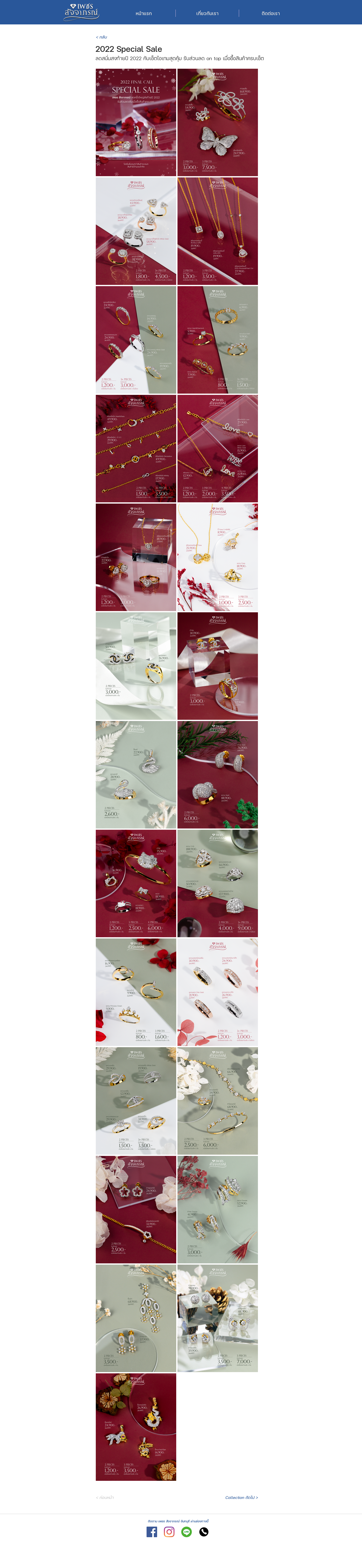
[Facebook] (152, 1532)
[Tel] (204, 1532)
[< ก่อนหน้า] (115, 1497)
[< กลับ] (112, 37)
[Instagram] (169, 1532)
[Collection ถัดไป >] (241, 1497)
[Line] (186, 1532)
